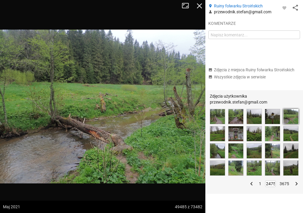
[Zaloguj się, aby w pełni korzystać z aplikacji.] (284, 7)
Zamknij (199, 6)
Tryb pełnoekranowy (188, 6)
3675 (284, 183)
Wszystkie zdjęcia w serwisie (237, 77)
